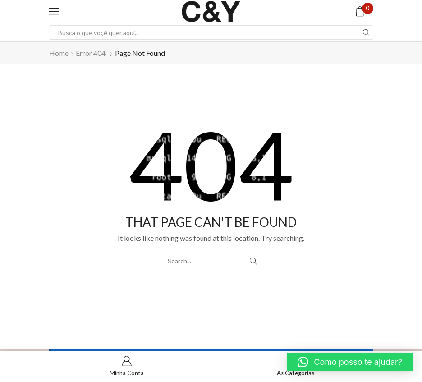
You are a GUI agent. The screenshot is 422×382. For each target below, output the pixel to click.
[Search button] (366, 32)
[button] (350, 362)
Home (59, 53)
